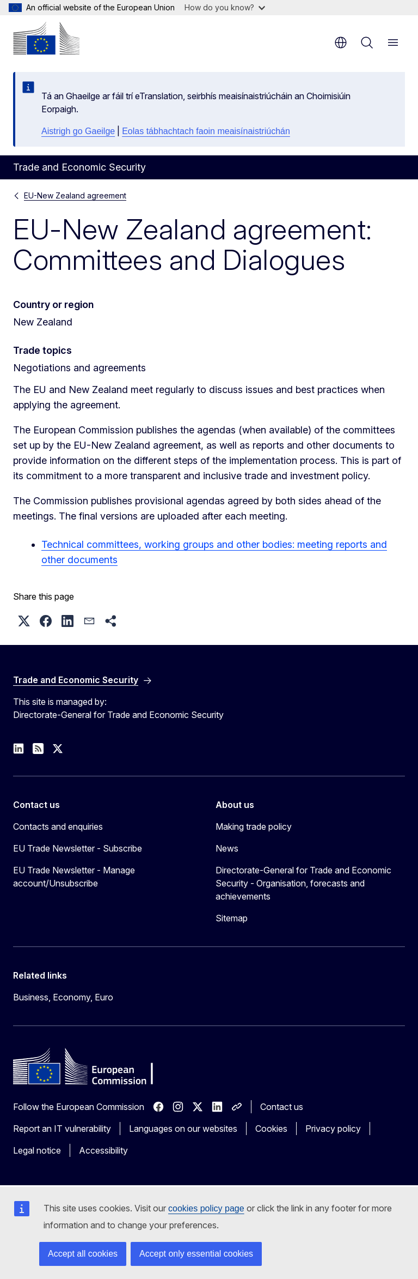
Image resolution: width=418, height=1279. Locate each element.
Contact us (281, 1106)
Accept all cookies (83, 1253)
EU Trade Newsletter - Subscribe (77, 848)
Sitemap (232, 918)
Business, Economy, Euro (63, 997)
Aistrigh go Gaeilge (78, 131)
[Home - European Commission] (46, 38)
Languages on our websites (183, 1128)
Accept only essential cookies (196, 1253)
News (227, 848)
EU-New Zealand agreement (75, 195)
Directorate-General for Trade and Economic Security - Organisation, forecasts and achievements (303, 883)
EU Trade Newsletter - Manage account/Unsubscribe (74, 877)
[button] (24, 621)
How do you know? (225, 7)
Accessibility (103, 1150)
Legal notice (37, 1150)
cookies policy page (206, 1208)
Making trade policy (254, 826)
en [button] (340, 42)
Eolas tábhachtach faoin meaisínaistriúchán (206, 131)
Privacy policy (333, 1128)
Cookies (271, 1128)
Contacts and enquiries (58, 826)
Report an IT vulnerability (62, 1128)
